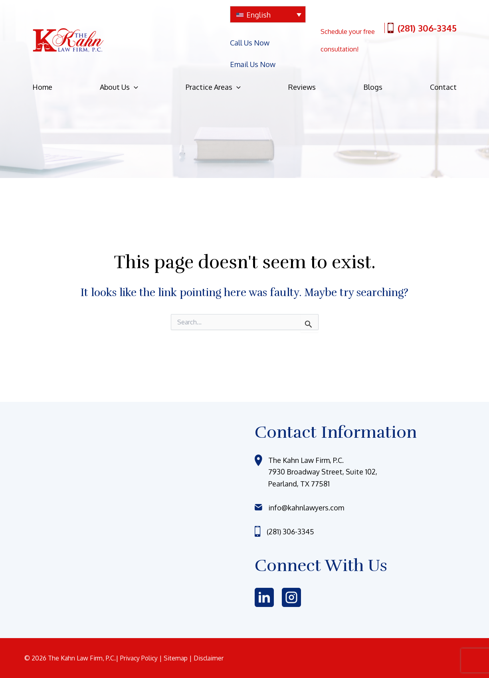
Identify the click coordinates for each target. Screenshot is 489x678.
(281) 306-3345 (422, 25)
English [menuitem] (258, 14)
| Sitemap (175, 658)
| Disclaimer (207, 658)
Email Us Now (252, 49)
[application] (134, 67)
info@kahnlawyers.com (306, 507)
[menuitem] (268, 14)
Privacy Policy (140, 658)
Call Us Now (249, 37)
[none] (268, 14)
